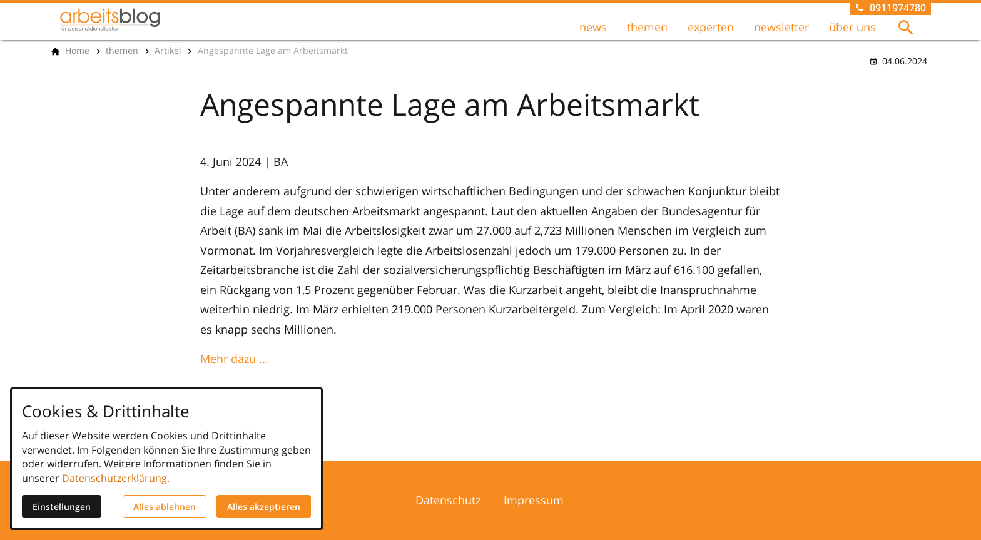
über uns (852, 26)
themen (647, 26)
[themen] (122, 50)
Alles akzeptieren (263, 506)
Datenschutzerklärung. (116, 478)
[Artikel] (168, 50)
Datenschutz (447, 499)
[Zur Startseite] (110, 20)
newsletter (781, 26)
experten (711, 26)
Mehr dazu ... (234, 358)
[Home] (77, 50)
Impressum (534, 499)
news (593, 26)
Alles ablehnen (164, 506)
